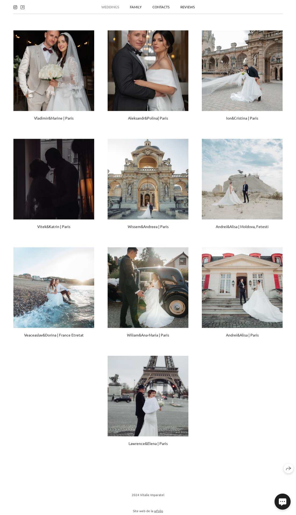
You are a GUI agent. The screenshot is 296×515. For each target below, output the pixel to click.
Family (136, 6)
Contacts (161, 6)
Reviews (187, 6)
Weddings (110, 6)
